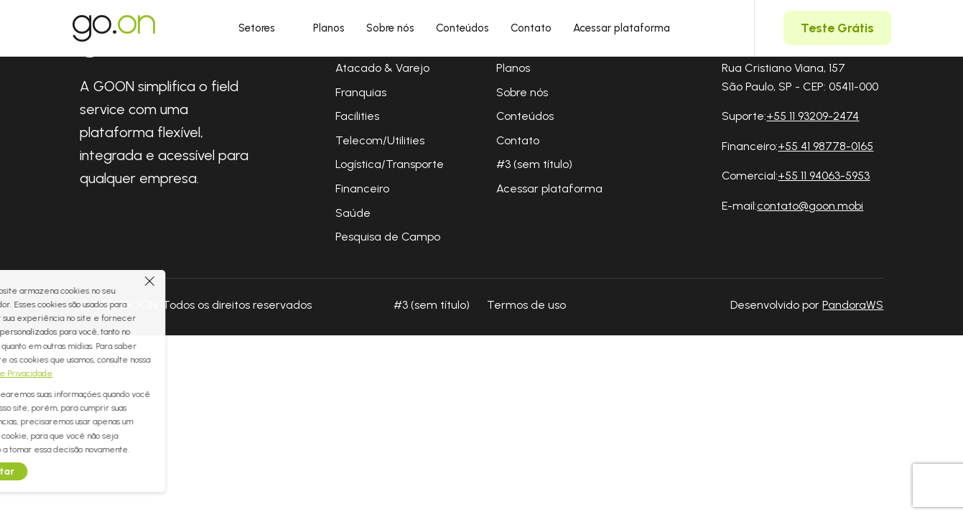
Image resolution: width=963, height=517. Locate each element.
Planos (329, 28)
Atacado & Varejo (382, 68)
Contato (531, 28)
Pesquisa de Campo (387, 236)
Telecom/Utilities (379, 140)
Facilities (357, 116)
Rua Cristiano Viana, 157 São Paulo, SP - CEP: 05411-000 (800, 77)
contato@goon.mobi (810, 206)
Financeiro (362, 188)
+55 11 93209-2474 (812, 116)
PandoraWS (852, 305)
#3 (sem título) (534, 164)
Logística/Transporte (389, 164)
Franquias (360, 92)
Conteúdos (462, 28)
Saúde (353, 213)
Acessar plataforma (621, 28)
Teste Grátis (837, 28)
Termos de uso (526, 305)
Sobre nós (390, 28)
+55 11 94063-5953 (824, 175)
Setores (265, 28)
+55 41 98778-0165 (825, 146)
